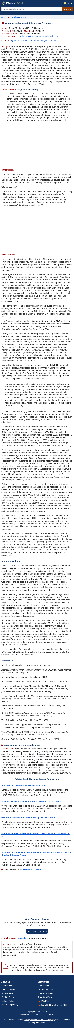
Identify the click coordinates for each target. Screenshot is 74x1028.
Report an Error (45, 997)
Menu (68, 3)
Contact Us (6, 985)
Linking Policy (7, 1001)
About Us (5, 982)
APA (31, 938)
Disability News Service (27, 36)
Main (36, 40)
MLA (36, 938)
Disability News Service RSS (52, 1005)
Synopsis (15, 40)
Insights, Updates (49, 40)
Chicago (44, 938)
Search (67, 9)
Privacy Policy (7, 993)
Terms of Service (9, 989)
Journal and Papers (47, 989)
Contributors (43, 982)
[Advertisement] (37, 145)
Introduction (26, 40)
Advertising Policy (9, 1004)
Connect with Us (45, 993)
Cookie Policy (7, 997)
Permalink (23, 938)
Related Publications (49, 36)
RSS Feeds (44, 1001)
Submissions (43, 985)
